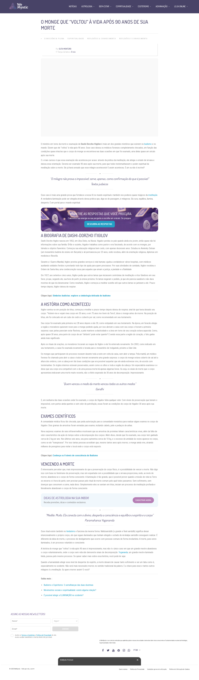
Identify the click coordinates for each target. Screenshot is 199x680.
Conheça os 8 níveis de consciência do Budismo (75, 455)
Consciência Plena (54, 39)
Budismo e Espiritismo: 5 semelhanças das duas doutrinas (68, 585)
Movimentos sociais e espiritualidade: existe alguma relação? (70, 590)
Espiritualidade (76, 39)
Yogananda (123, 552)
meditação (152, 195)
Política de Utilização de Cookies (179, 669)
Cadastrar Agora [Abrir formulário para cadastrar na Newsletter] (143, 500)
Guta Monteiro (65, 49)
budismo (148, 144)
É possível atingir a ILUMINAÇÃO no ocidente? (63, 595)
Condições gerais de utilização (157, 669)
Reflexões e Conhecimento (133, 39)
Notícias (73, 6)
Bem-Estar (104, 6)
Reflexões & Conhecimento (101, 39)
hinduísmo (70, 531)
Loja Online (180, 6)
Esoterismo (143, 6)
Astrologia (86, 6)
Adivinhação (161, 6)
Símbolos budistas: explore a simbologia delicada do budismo (82, 295)
